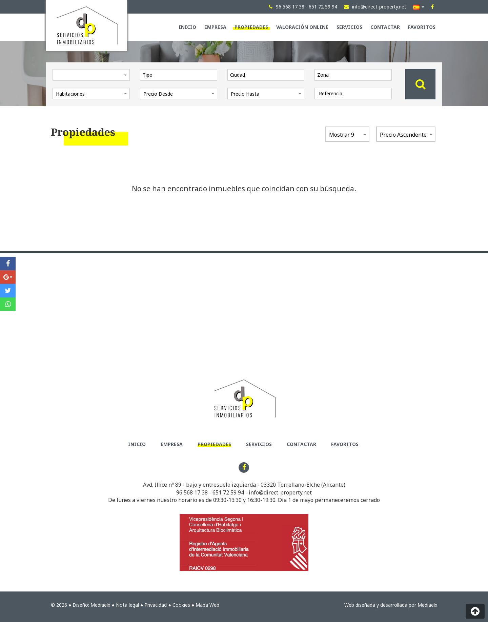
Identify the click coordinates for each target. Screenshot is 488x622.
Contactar (385, 27)
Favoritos (421, 27)
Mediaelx (100, 605)
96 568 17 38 (192, 492)
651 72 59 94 (228, 492)
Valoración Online (302, 27)
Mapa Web (207, 605)
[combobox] (178, 74)
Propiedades (251, 27)
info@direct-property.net (280, 492)
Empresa (215, 27)
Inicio (187, 27)
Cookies (181, 605)
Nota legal (127, 605)
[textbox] (180, 74)
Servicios (349, 27)
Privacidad (155, 605)
